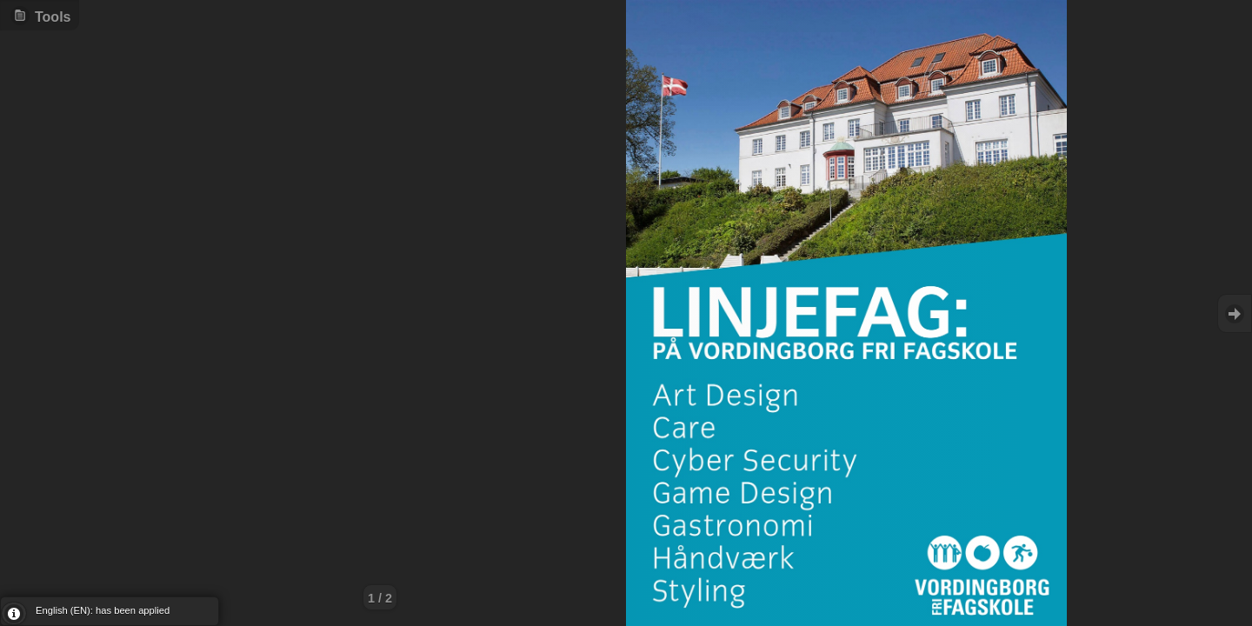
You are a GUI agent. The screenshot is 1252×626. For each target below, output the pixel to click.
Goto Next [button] (1234, 313)
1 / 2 (380, 598)
